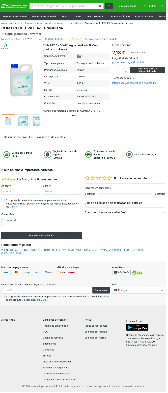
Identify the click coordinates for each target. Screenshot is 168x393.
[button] (100, 6)
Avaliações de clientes (51, 137)
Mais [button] (14, 206)
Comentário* (8, 214)
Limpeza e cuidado (119, 16)
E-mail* (47, 185)
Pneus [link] (87, 320)
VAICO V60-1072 (72, 249)
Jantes (78, 16)
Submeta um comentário (41, 235)
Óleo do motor (95, 16)
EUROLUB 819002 (11, 253)
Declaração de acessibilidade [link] (59, 380)
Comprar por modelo (95, 332)
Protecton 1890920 (111, 249)
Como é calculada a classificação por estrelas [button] (113, 202)
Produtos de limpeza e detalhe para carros (44, 23)
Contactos (48, 350)
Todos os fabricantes (95, 326)
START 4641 (91, 249)
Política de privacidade (55, 326)
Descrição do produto (18, 137)
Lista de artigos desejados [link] (57, 362)
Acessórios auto (144, 16)
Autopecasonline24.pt (11, 23)
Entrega (47, 356)
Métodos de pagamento (56, 368)
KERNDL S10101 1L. (30, 249)
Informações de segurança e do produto (134, 83)
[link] (153, 6)
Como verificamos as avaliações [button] (104, 212)
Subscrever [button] (101, 290)
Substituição (49, 344)
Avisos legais (8, 320)
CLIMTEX (82, 89)
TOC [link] (45, 332)
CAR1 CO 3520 (52, 249)
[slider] (8, 179)
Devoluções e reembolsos (57, 374)
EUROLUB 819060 (134, 249)
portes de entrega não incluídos (129, 62)
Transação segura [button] (124, 77)
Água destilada (74, 23)
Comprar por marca (95, 338)
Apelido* (6, 185)
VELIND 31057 (9, 249)
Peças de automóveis (44, 16)
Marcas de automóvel (15, 16)
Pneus (65, 16)
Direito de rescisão (53, 338)
